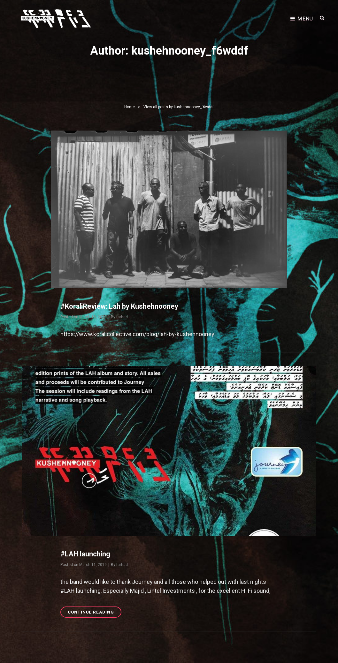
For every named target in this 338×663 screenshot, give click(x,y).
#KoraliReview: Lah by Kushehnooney (119, 306)
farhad (122, 317)
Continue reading (94, 613)
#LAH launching (85, 554)
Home (129, 107)
